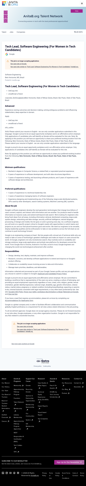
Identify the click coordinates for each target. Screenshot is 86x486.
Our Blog (66, 389)
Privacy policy (37, 366)
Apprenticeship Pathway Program (19, 391)
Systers (29, 420)
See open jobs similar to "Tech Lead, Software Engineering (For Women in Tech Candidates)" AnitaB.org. (44, 67)
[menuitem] (44, 91)
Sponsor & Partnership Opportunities (30, 398)
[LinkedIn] (3, 473)
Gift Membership (30, 426)
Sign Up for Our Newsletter (69, 462)
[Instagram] (5, 12)
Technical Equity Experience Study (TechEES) (43, 397)
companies (21, 32)
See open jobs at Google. (18, 64)
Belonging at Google (70, 292)
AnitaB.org (35, 475)
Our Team (5, 391)
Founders (17, 398)
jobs (11, 32)
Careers (5, 421)
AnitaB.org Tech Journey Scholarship (55, 394)
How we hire (12, 294)
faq (76, 11)
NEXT (16, 433)
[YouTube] (10, 473)
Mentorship (19, 385)
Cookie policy (47, 366)
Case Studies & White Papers (43, 385)
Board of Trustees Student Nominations (6, 406)
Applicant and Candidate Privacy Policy (52, 274)
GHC (16, 452)
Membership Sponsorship (30, 407)
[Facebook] (14, 473)
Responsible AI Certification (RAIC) (19, 439)
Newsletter (79, 387)
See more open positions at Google (23, 344)
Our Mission (6, 383)
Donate (28, 385)
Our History (5, 387)
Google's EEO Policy (16, 292)
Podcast (66, 393)
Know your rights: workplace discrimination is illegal (43, 292)
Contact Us (79, 383)
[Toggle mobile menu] (82, 3)
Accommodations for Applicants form (19, 301)
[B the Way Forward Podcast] (18, 473)
